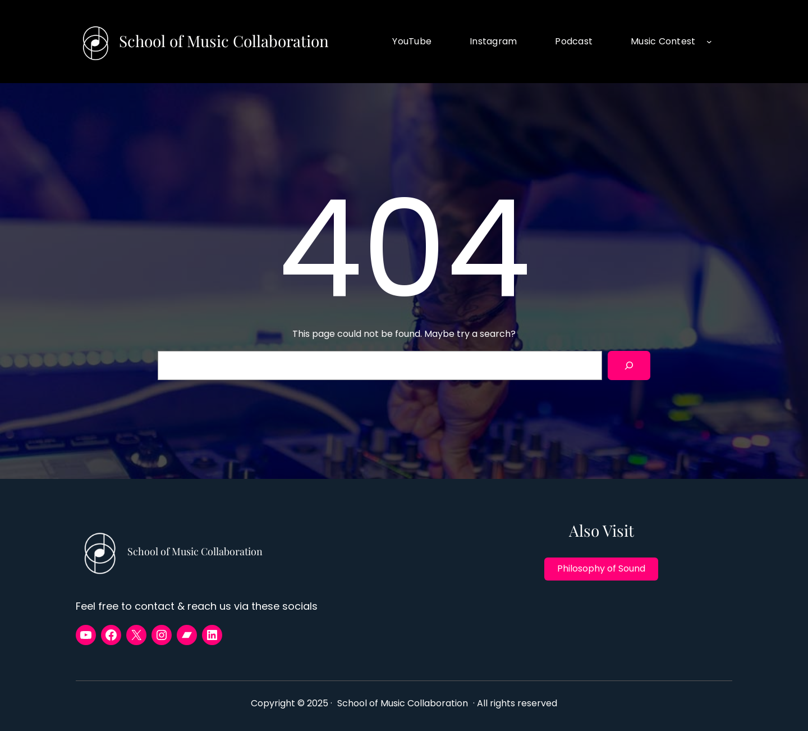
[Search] (629, 365)
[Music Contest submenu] (709, 41)
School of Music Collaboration (224, 40)
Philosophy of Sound (601, 568)
